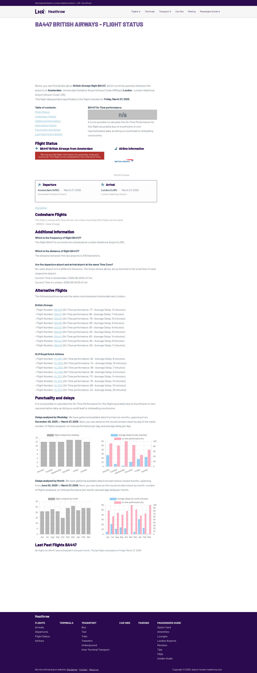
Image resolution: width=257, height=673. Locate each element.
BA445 (58, 345)
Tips (159, 649)
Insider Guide (165, 658)
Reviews (162, 645)
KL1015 (58, 385)
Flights (135, 11)
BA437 (58, 327)
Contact (83, 669)
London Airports (166, 640)
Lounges (162, 636)
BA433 (58, 318)
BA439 (58, 331)
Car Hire (180, 11)
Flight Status (42, 111)
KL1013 (58, 380)
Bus (84, 627)
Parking (192, 11)
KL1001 (58, 358)
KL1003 (58, 363)
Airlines (39, 640)
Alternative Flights (46, 125)
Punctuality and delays (48, 129)
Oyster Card (164, 627)
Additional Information (48, 120)
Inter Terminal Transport (95, 649)
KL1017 (58, 389)
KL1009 (58, 371)
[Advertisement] (128, 57)
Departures (41, 631)
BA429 (58, 309)
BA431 (57, 314)
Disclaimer (72, 669)
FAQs (160, 653)
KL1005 (58, 367)
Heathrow (56, 11)
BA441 (57, 336)
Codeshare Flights (45, 116)
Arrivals (39, 627)
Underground (89, 645)
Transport (165, 11)
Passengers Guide (210, 11)
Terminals (150, 11)
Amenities (163, 631)
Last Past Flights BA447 (48, 134)
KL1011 (58, 376)
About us (94, 669)
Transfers (87, 640)
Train (84, 636)
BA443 (58, 340)
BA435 (58, 322)
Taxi (84, 631)
